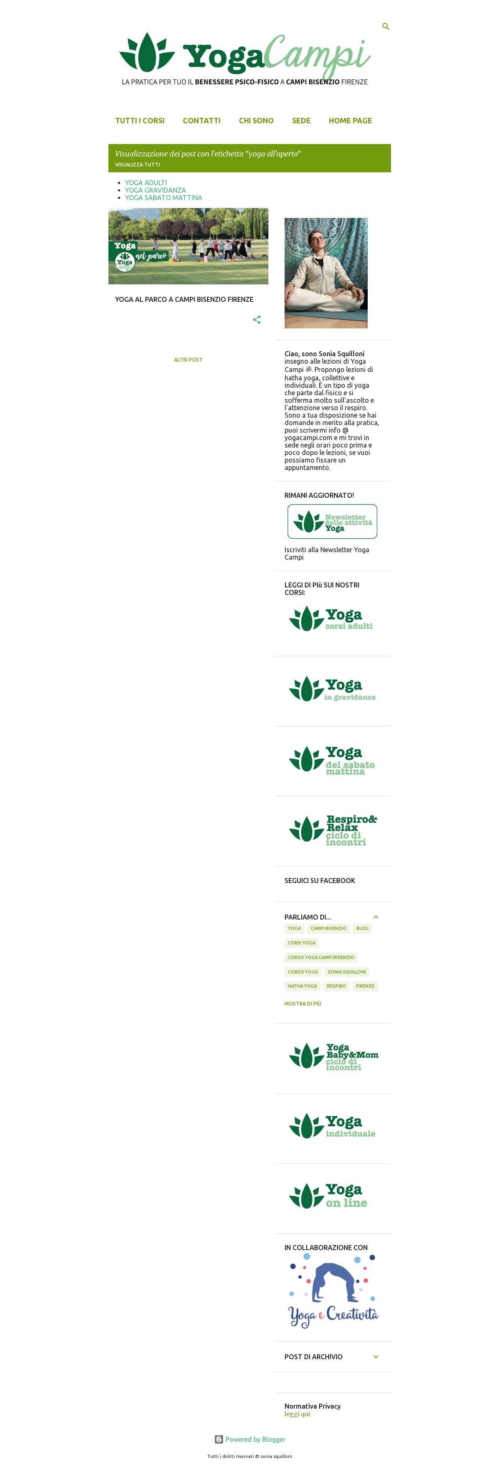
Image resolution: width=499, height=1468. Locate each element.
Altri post (188, 359)
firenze (365, 986)
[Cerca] (386, 27)
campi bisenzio (329, 928)
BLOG (362, 928)
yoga (294, 928)
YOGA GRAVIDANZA (155, 190)
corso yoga (303, 971)
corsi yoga (301, 942)
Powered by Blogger (249, 1439)
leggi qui (297, 1414)
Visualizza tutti (137, 164)
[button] (257, 320)
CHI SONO (256, 120)
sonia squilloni (347, 971)
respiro (336, 986)
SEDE (301, 120)
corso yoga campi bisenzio (321, 957)
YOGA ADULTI (146, 182)
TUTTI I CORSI (140, 120)
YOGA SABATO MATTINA (163, 197)
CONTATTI (202, 120)
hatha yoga (302, 986)
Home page (350, 120)
